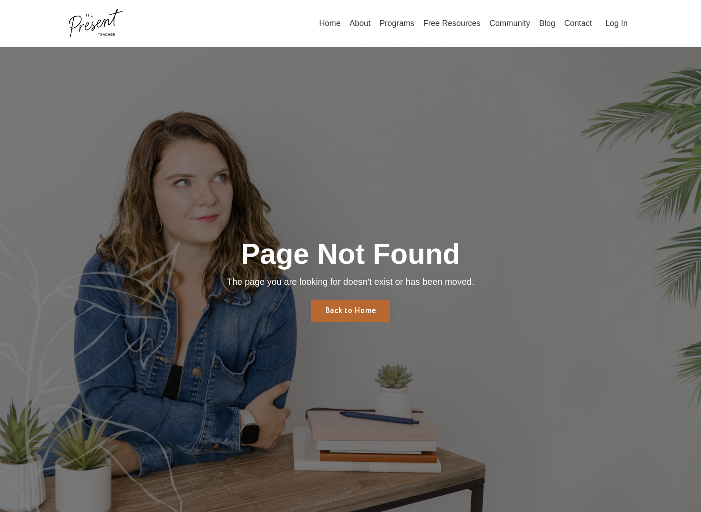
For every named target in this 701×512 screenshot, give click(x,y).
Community (510, 23)
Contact (578, 23)
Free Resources (452, 23)
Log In (616, 23)
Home (330, 23)
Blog (547, 23)
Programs (397, 23)
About (360, 23)
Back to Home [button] (350, 310)
